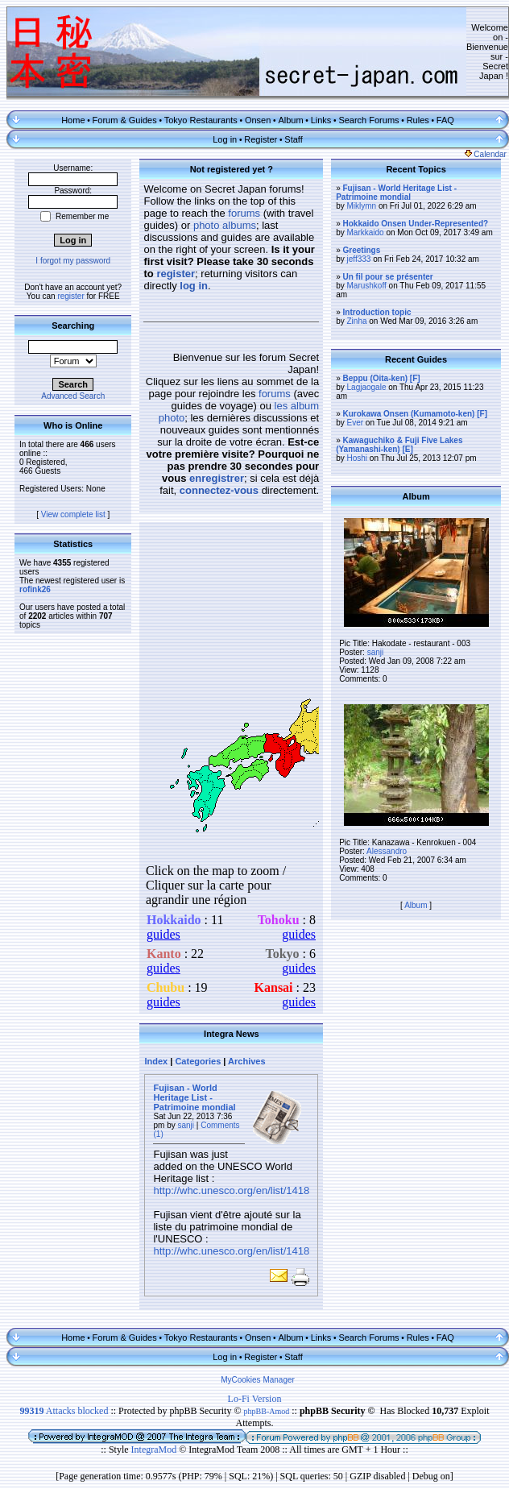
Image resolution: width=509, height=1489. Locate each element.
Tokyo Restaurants (201, 120)
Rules (418, 120)
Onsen (258, 120)
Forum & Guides (125, 120)
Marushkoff (367, 285)
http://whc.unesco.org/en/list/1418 (231, 1190)
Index (156, 1061)
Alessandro (386, 851)
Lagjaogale (367, 387)
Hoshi (357, 458)
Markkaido (365, 232)
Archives (246, 1061)
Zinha (357, 321)
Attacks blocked (63, 1410)
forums (244, 213)
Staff (293, 139)
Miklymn (362, 205)
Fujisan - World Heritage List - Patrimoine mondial (194, 1097)
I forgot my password (72, 260)
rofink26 (35, 589)
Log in (225, 139)
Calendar (486, 154)
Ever (355, 422)
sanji (186, 1125)
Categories (198, 1061)
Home (73, 120)
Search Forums (368, 120)
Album (290, 120)
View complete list (73, 514)
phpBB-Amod (267, 1411)
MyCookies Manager (258, 1379)
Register (260, 139)
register (70, 296)
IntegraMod (155, 1449)
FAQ (445, 120)
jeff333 (359, 259)
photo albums (224, 225)
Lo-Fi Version (255, 1398)
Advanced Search (73, 396)
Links (321, 120)
